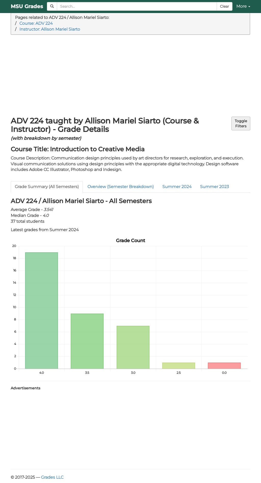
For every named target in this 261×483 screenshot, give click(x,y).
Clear (224, 6)
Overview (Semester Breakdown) (120, 186)
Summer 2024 (176, 186)
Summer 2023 (214, 186)
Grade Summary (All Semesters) (47, 186)
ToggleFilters (241, 123)
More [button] (243, 6)
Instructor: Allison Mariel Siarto (49, 29)
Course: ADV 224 (36, 23)
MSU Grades (27, 6)
